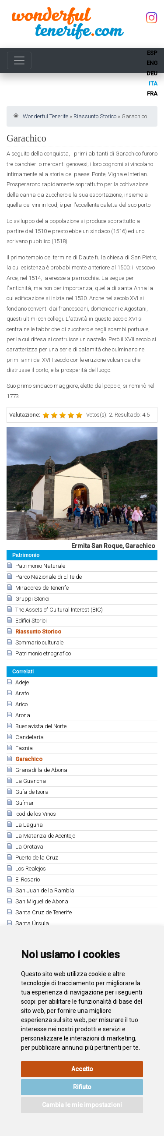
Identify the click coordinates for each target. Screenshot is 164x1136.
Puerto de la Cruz (36, 857)
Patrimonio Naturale (40, 566)
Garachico (28, 759)
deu (152, 73)
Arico (21, 704)
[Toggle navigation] (19, 60)
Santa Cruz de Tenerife (43, 912)
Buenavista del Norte (40, 726)
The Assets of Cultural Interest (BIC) (59, 609)
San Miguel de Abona (41, 901)
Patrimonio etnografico (43, 653)
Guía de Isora (32, 792)
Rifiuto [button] (82, 1086)
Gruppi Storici (32, 598)
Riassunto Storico (94, 116)
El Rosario (27, 879)
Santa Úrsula (32, 923)
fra (152, 93)
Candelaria (29, 737)
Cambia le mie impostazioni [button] (82, 1104)
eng (152, 63)
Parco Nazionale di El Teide (48, 576)
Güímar (24, 803)
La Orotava (29, 846)
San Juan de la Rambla (44, 890)
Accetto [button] (82, 1068)
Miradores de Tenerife (42, 587)
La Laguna (29, 824)
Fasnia (24, 748)
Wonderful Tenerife (45, 116)
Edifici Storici (31, 620)
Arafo (22, 693)
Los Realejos (30, 868)
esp (152, 53)
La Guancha (30, 781)
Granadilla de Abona (41, 770)
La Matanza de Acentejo (45, 835)
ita (153, 83)
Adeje (22, 682)
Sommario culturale (39, 642)
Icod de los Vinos (35, 813)
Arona (22, 715)
